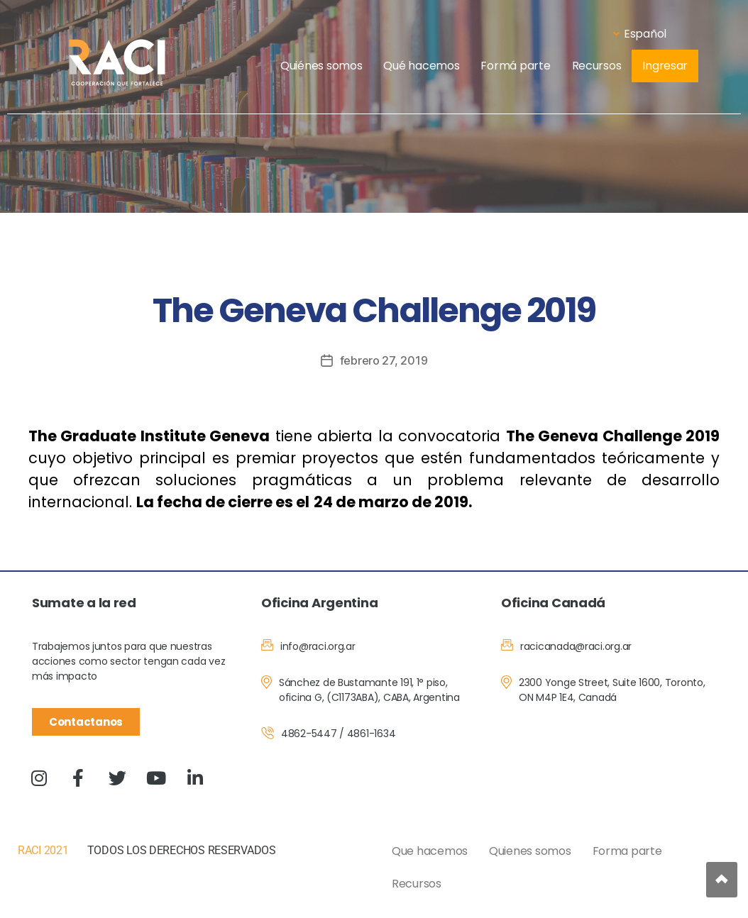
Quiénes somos (321, 65)
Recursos (597, 65)
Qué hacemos (421, 65)
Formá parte (515, 65)
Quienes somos (530, 851)
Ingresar (665, 65)
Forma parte (627, 851)
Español (639, 34)
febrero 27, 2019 (384, 360)
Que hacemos (430, 851)
